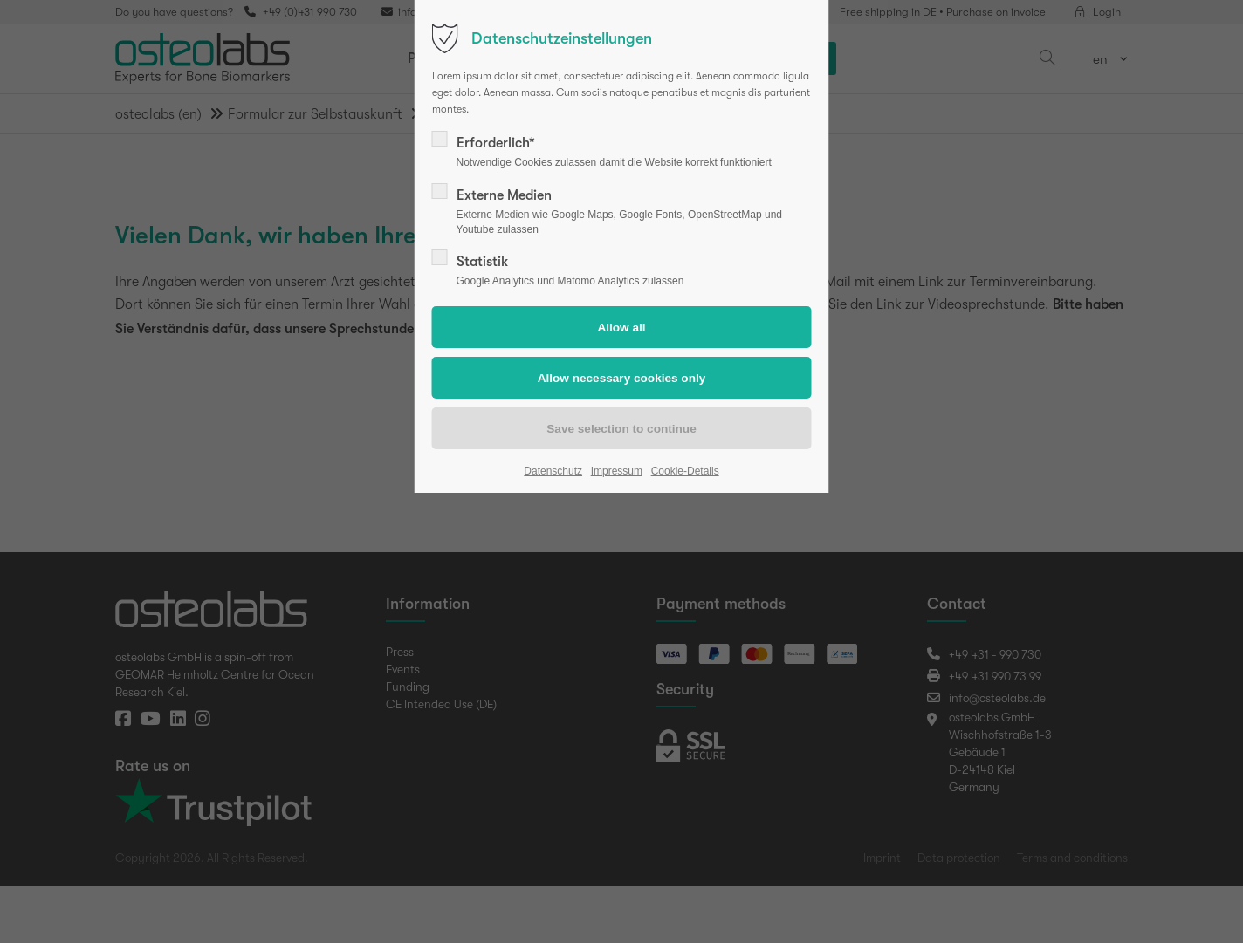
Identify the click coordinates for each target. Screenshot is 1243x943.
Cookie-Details (685, 471)
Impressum (616, 471)
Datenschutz (553, 471)
